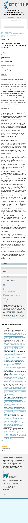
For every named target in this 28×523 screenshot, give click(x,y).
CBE (3, 289)
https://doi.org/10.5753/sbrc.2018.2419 (13, 70)
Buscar (14, 26)
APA (3, 286)
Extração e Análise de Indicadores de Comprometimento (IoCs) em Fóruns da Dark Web (15, 399)
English (3, 450)
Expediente (20, 23)
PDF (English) (7, 263)
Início (2, 32)
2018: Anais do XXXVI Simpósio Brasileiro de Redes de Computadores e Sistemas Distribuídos (12, 35)
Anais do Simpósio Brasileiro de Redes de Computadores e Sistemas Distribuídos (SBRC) (14, 14)
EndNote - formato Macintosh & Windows (11, 291)
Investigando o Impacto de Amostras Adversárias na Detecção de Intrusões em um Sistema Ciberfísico (15, 387)
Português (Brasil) (6, 448)
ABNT (4, 284)
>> (4, 440)
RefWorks (5, 296)
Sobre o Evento (10, 23)
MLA (4, 294)
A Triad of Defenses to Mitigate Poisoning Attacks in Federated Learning (15, 409)
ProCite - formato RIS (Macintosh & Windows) (11, 295)
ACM (4, 285)
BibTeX (4, 288)
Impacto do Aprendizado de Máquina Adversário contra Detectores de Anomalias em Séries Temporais (14, 431)
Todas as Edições (15, 20)
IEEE (4, 292)
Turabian (4, 298)
